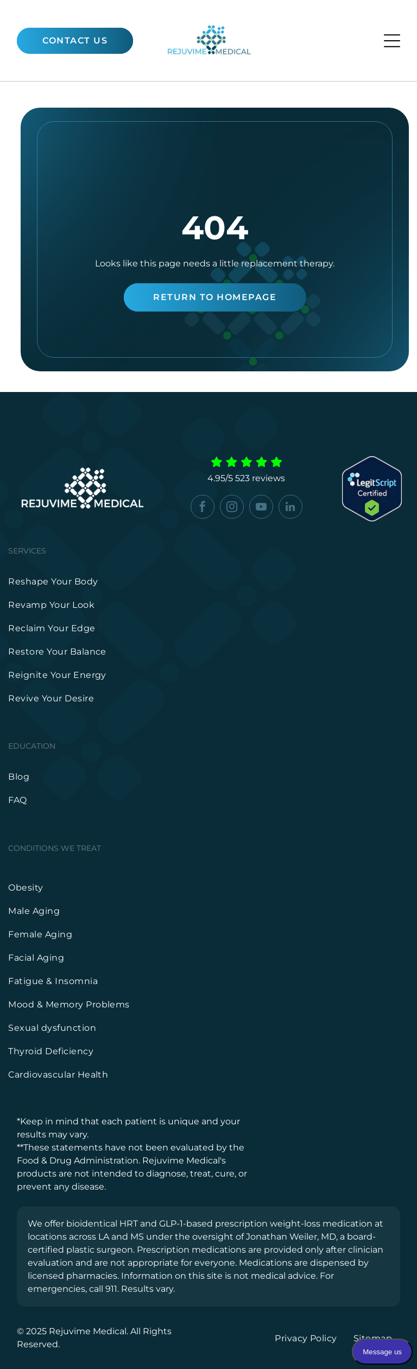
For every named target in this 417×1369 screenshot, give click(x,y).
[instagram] (232, 508)
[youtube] (261, 508)
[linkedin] (290, 508)
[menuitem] (208, 581)
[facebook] (202, 508)
